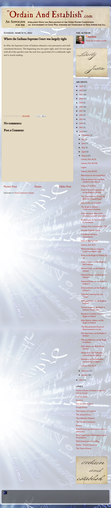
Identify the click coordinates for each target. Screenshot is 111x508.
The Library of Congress (86, 411)
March (84, 155)
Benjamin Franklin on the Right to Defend (91, 315)
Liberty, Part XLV (88, 245)
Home (38, 186)
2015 (81, 119)
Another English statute (90, 230)
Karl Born (92, 37)
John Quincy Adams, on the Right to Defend (92, 321)
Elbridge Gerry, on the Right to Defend (93, 334)
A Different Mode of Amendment (89, 235)
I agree (83, 167)
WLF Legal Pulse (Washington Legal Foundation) (91, 436)
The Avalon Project (84, 414)
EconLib (79, 400)
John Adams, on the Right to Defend (92, 347)
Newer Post (10, 186)
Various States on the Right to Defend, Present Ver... (93, 308)
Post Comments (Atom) (24, 193)
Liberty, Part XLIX (88, 159)
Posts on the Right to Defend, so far (94, 256)
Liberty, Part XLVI (88, 186)
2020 (81, 98)
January (85, 375)
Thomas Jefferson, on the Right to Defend (93, 341)
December (86, 135)
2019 (81, 102)
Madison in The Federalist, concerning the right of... (92, 354)
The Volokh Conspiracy (85, 422)
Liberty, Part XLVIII (89, 163)
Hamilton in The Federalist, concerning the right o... (92, 360)
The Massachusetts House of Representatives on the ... (92, 328)
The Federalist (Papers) (85, 418)
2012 (81, 131)
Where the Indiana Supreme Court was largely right (92, 250)
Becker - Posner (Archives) (86, 445)
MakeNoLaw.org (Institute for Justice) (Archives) (91, 430)
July (83, 139)
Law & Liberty (82, 396)
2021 (81, 94)
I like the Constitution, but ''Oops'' (92, 295)
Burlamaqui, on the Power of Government (92, 221)
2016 (81, 115)
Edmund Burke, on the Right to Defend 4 (94, 276)
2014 (81, 123)
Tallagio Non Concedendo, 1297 (94, 226)
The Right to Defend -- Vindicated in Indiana (91, 208)
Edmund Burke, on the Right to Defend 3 (94, 282)
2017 (81, 111)
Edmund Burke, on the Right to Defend (94, 302)
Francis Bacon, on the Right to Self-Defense (93, 263)
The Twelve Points (83, 448)
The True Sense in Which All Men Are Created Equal (93, 197)
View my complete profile (96, 40)
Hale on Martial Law (89, 241)
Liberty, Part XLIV (88, 365)
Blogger (60, 499)
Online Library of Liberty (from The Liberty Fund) (90, 391)
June (84, 143)
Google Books (81, 407)
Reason (79, 425)
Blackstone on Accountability (93, 175)
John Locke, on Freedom (91, 203)
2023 (81, 86)
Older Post (65, 186)
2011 (81, 380)
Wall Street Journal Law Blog (87, 441)
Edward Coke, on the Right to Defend (93, 269)
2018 (81, 106)
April (84, 151)
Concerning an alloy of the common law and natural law (93, 214)
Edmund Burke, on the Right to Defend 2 (94, 289)
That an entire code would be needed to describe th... (93, 180)
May (84, 147)
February (85, 370)
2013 (81, 127)
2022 (81, 90)
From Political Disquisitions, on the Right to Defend (93, 191)
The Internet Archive (84, 404)
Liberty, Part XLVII (89, 171)
